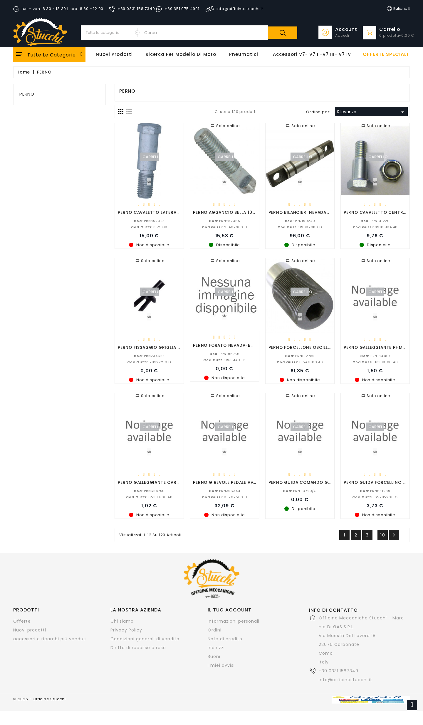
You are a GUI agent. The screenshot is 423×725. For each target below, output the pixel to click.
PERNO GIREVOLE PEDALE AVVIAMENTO (234, 482)
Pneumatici (243, 54)
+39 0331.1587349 (338, 671)
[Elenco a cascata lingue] (398, 8)
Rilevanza (371, 112)
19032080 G (300, 226)
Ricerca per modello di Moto (181, 54)
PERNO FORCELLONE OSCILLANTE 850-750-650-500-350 (330, 347)
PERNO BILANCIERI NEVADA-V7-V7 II (308, 212)
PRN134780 (375, 355)
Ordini (214, 630)
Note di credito (225, 639)
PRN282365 (224, 220)
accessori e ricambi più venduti (50, 639)
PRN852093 (149, 220)
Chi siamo (122, 621)
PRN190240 (300, 220)
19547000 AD (300, 361)
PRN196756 (224, 353)
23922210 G (149, 361)
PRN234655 (149, 355)
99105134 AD (375, 226)
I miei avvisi (221, 665)
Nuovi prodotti (29, 630)
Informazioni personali (233, 621)
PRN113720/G (300, 490)
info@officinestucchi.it (345, 680)
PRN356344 (224, 490)
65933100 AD (149, 496)
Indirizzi (216, 648)
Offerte (22, 621)
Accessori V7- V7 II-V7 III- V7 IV (312, 54)
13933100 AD (375, 361)
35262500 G (224, 496)
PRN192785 (300, 355)
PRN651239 (375, 490)
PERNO (26, 94)
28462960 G (224, 226)
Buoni (214, 656)
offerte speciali (385, 54)
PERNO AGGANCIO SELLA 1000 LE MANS (235, 212)
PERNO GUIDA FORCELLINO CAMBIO (382, 482)
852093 (149, 226)
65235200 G (375, 496)
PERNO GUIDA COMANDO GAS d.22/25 (310, 482)
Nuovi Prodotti (114, 54)
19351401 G (224, 359)
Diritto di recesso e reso (138, 648)
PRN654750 (149, 490)
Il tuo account (229, 609)
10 (382, 535)
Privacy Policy (126, 630)
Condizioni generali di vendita (144, 639)
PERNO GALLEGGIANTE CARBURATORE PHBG (165, 482)
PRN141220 (375, 220)
